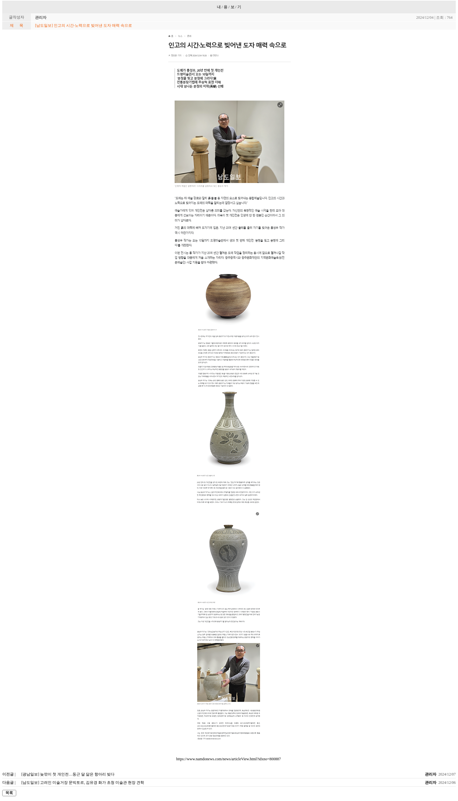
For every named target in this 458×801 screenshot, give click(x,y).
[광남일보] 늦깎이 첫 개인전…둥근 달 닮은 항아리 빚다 (67, 774)
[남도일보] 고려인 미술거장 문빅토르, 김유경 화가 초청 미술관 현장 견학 (82, 782)
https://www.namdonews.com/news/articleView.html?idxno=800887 (228, 759)
